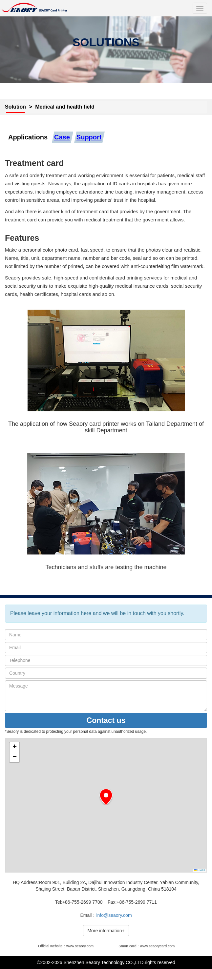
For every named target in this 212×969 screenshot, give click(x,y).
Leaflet (199, 870)
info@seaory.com (114, 915)
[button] (106, 797)
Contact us (106, 720)
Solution (15, 107)
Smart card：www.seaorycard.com (146, 946)
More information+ (105, 930)
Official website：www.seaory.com (67, 946)
